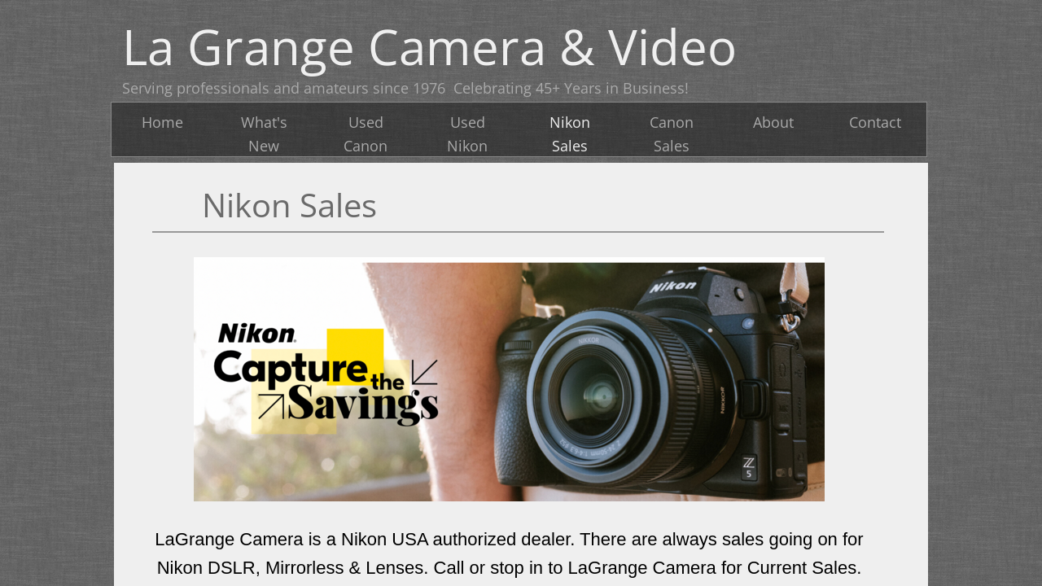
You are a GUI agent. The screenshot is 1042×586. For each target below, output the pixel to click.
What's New (264, 133)
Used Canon (365, 133)
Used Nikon (467, 133)
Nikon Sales (569, 133)
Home (162, 122)
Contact (875, 122)
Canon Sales (672, 133)
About (773, 122)
